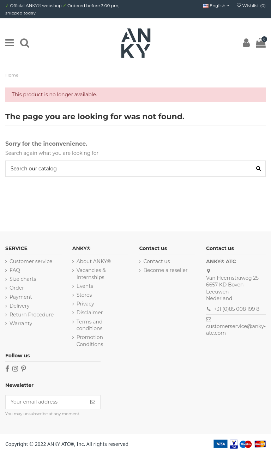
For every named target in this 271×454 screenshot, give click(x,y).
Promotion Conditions (90, 340)
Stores (84, 295)
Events (85, 286)
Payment (21, 297)
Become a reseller (165, 270)
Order (17, 288)
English (216, 5)
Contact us (156, 261)
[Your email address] (45, 402)
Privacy (85, 304)
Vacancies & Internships (91, 273)
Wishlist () (251, 5)
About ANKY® (94, 261)
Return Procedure (32, 314)
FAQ (15, 270)
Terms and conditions (90, 325)
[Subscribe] (92, 402)
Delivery (20, 306)
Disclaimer (90, 312)
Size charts (23, 279)
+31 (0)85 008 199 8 (236, 309)
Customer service (31, 261)
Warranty (21, 323)
